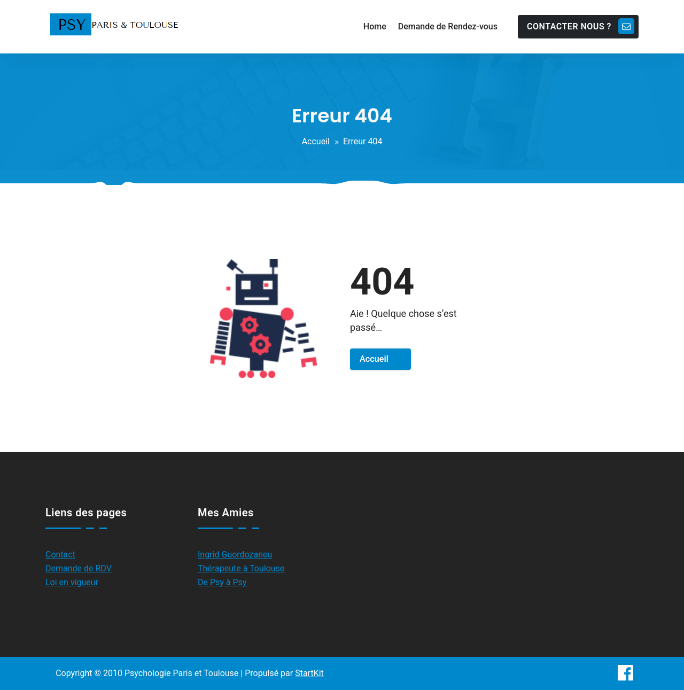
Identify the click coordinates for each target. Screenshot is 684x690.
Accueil (316, 141)
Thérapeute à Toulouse (241, 568)
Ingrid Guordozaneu (235, 554)
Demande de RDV (78, 568)
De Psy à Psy (222, 582)
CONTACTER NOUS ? (580, 26)
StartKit (309, 673)
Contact (60, 554)
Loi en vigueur (71, 582)
